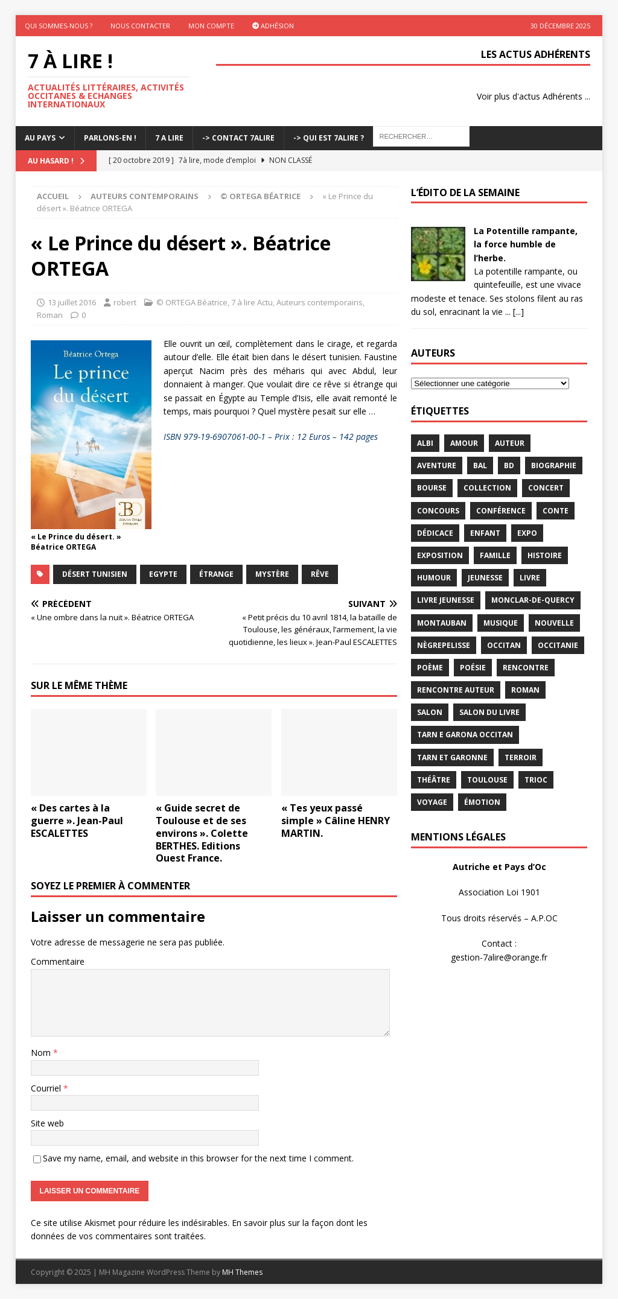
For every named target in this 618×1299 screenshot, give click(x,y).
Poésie (473, 667)
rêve (320, 574)
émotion (482, 802)
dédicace (435, 533)
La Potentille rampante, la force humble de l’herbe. (526, 244)
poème (430, 667)
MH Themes (242, 1272)
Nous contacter (140, 25)
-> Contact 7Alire (238, 138)
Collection (487, 488)
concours (438, 511)
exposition (440, 555)
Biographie (553, 465)
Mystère (272, 574)
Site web (47, 1123)
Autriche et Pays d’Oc (499, 866)
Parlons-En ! (110, 138)
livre (530, 578)
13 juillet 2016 (72, 302)
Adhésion (273, 25)
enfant (485, 533)
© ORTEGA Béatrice (192, 302)
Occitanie (558, 645)
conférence (501, 511)
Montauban (442, 623)
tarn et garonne (452, 757)
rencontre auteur (455, 690)
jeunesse (485, 578)
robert (124, 302)
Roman (50, 315)
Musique (500, 623)
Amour (464, 443)
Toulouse (487, 780)
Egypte (163, 574)
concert (546, 488)
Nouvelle (554, 623)
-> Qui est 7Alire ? (328, 138)
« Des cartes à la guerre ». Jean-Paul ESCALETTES (77, 820)
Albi (425, 443)
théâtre (433, 780)
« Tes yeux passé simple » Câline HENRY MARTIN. (335, 820)
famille (495, 555)
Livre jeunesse (445, 600)
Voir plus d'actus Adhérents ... (533, 96)
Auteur (509, 443)
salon (429, 712)
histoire (544, 555)
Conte (556, 511)
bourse (432, 488)
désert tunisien (94, 574)
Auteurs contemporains (145, 196)
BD (509, 465)
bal (480, 465)
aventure (436, 465)
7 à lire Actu (252, 302)
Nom (42, 1052)
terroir (521, 757)
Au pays (40, 138)
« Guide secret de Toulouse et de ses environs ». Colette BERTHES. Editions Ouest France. (202, 833)
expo (527, 533)
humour (434, 578)
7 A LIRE (169, 138)
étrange (216, 574)
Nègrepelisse (443, 645)
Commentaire (57, 961)
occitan (504, 645)
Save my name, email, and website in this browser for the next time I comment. (198, 1158)
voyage (432, 802)
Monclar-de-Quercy (533, 600)
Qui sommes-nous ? (58, 25)
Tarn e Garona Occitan (465, 734)
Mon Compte (211, 25)
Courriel (47, 1088)
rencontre (526, 667)
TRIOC (535, 780)
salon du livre (489, 712)
